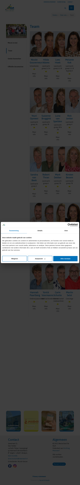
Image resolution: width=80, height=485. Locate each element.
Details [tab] (40, 230)
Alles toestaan (65, 258)
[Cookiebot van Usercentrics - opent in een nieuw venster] (69, 224)
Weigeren (14, 258)
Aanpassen (40, 258)
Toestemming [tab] (14, 230)
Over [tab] (66, 230)
